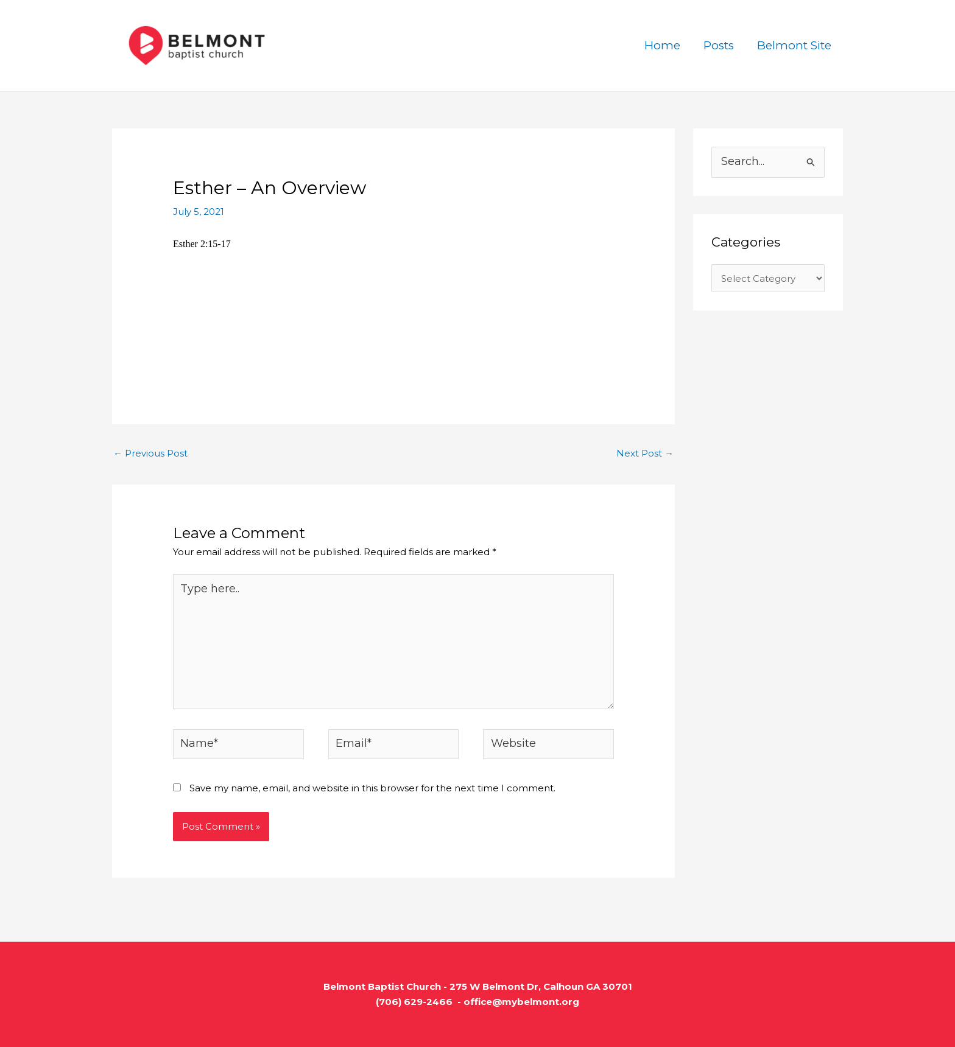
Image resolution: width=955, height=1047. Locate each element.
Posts (718, 45)
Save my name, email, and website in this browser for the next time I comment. (372, 788)
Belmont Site (794, 45)
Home (662, 45)
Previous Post (150, 453)
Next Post (645, 453)
